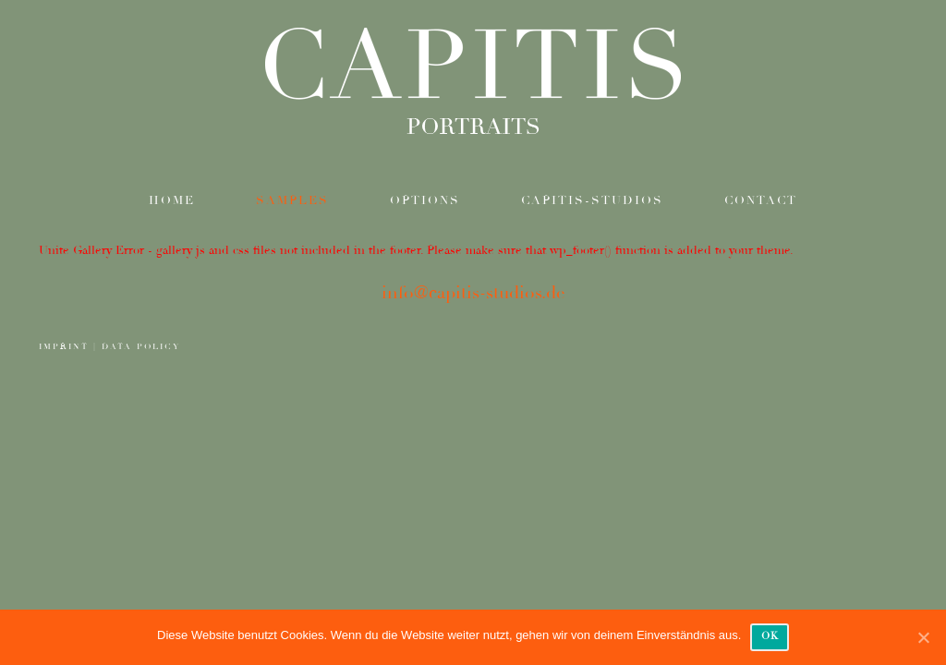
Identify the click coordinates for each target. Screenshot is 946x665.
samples (292, 200)
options (425, 200)
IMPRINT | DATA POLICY (109, 347)
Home (172, 200)
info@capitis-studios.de (473, 293)
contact (760, 200)
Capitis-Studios (592, 200)
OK (769, 636)
